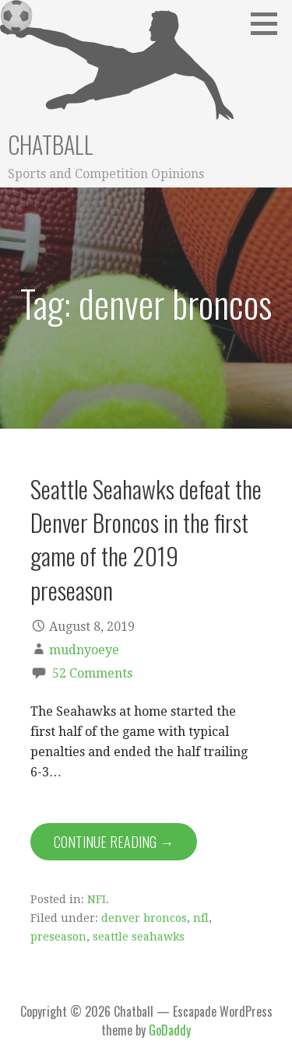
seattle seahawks (139, 936)
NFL (97, 899)
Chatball (50, 144)
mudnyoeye (84, 650)
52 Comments (92, 673)
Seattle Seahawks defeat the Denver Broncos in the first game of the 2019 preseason (146, 539)
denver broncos (144, 918)
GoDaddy (170, 1030)
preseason (58, 936)
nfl (201, 918)
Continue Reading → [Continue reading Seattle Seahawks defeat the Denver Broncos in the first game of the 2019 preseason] (114, 842)
